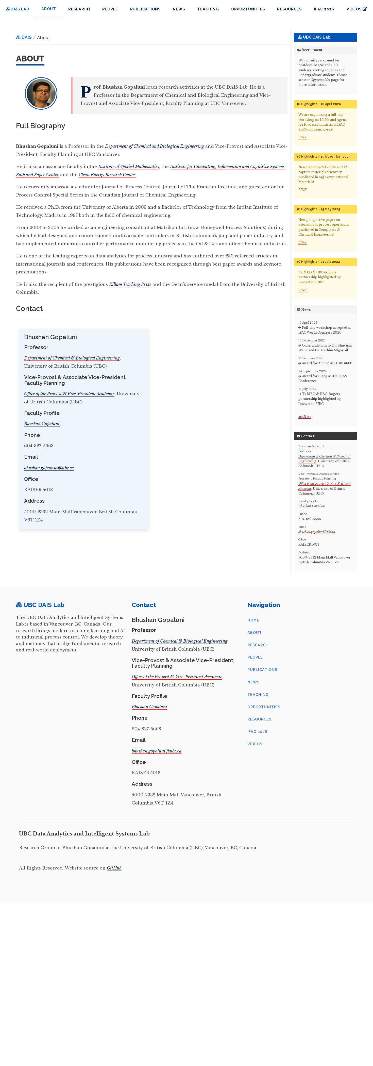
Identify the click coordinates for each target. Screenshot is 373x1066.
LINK (302, 137)
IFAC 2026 (324, 9)
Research (79, 9)
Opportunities (248, 9)
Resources (289, 9)
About (254, 632)
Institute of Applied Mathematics (128, 166)
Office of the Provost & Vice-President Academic (69, 393)
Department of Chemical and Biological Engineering (154, 146)
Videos (357, 9)
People (110, 9)
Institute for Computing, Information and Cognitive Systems (227, 166)
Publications (145, 9)
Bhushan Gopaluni (42, 423)
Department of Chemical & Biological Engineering (72, 357)
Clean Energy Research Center (107, 174)
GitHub (114, 868)
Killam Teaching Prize (130, 284)
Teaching (208, 9)
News (179, 9)
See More (304, 416)
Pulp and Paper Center (37, 174)
